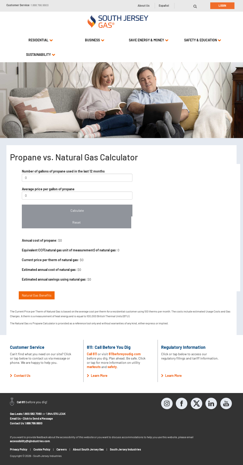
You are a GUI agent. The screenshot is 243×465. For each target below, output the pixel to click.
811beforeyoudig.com (125, 354)
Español (164, 5)
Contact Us (17, 423)
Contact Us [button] (20, 376)
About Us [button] (144, 5)
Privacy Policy (18, 449)
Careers (61, 449)
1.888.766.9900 (33, 423)
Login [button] (222, 5)
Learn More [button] (97, 376)
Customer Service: (27, 5)
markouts (94, 367)
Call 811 (92, 354)
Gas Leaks (16, 413)
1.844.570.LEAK (56, 413)
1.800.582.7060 (32, 413)
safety (112, 367)
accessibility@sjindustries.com (30, 441)
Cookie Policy (41, 449)
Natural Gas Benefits (36, 295)
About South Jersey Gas (88, 449)
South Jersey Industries (125, 449)
